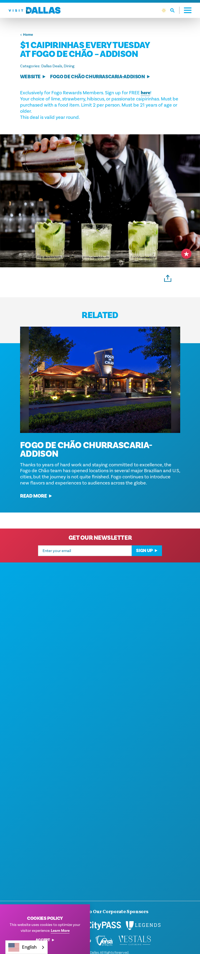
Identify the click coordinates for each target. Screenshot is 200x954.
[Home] (35, 10)
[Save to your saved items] (186, 254)
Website (33, 77)
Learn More (60, 930)
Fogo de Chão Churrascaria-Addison (100, 77)
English (22, 947)
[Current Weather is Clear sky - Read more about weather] (164, 10)
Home (26, 34)
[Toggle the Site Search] (175, 10)
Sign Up (147, 558)
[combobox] (26, 947)
